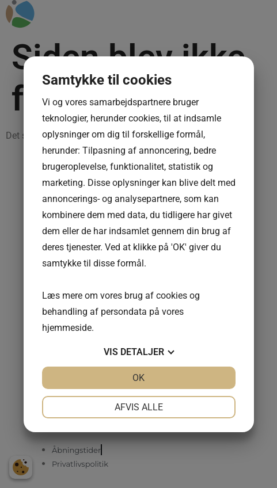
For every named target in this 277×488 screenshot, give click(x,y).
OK (138, 377)
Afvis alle (139, 407)
